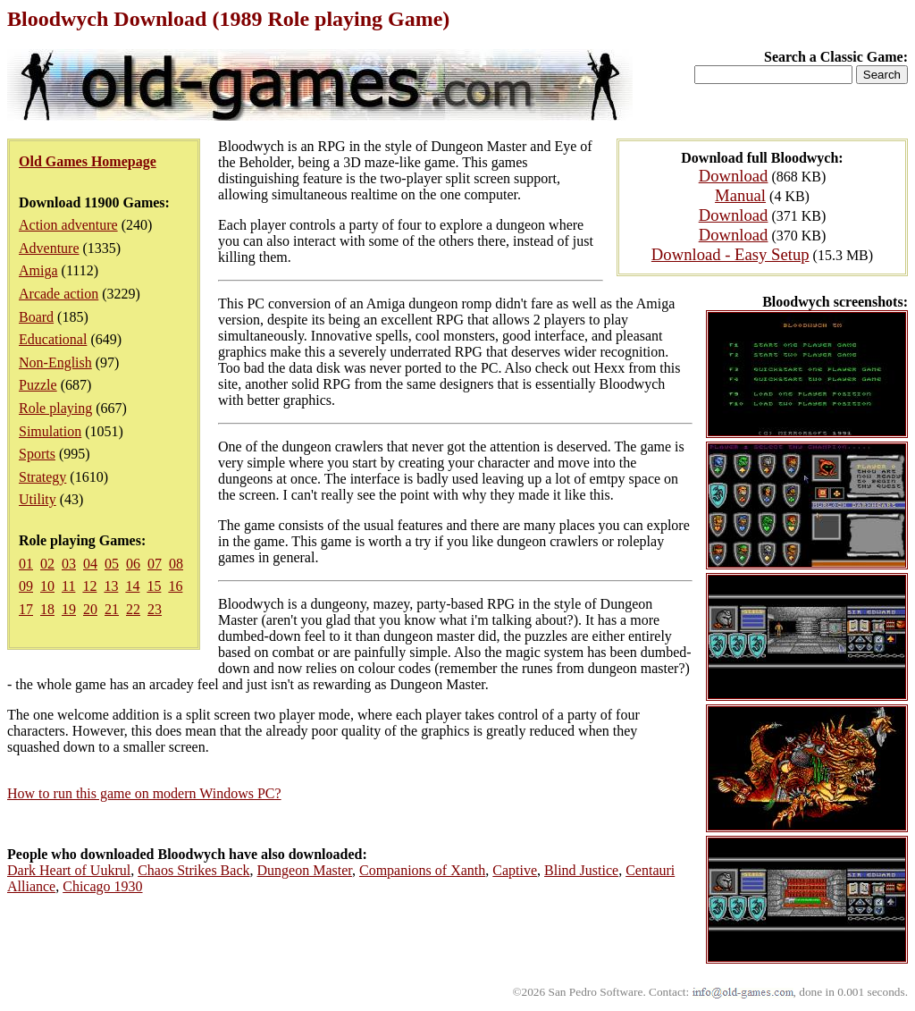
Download (733, 175)
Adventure (49, 248)
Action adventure (68, 224)
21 (112, 609)
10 (47, 586)
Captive (514, 870)
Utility (37, 499)
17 (26, 609)
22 (133, 609)
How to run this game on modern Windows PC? (144, 793)
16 (175, 586)
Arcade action (58, 293)
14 (132, 586)
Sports (37, 453)
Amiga (38, 270)
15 (154, 586)
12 (89, 586)
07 (154, 563)
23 (154, 609)
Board (36, 316)
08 (176, 563)
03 (69, 563)
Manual (740, 195)
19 (69, 609)
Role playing (55, 408)
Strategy (42, 476)
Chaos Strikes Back (193, 870)
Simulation (50, 431)
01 (26, 563)
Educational (53, 339)
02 (47, 563)
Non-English (55, 362)
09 (26, 586)
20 (90, 609)
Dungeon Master (304, 870)
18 (47, 609)
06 (133, 563)
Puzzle (38, 384)
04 (90, 563)
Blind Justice (581, 870)
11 (68, 586)
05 (112, 563)
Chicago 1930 (102, 886)
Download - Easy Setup (730, 254)
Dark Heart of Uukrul (68, 870)
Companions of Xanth (422, 870)
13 (111, 586)
